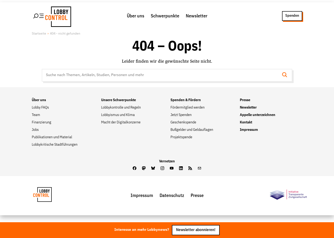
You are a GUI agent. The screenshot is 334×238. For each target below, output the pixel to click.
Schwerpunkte (165, 16)
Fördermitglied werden (187, 107)
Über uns (135, 16)
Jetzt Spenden (181, 115)
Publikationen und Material (52, 137)
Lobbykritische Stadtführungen (54, 145)
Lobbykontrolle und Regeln (121, 107)
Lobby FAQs (40, 107)
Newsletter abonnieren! (195, 230)
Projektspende (181, 137)
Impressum (249, 130)
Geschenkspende (183, 122)
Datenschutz (172, 195)
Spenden (292, 16)
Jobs (35, 130)
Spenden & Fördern (185, 100)
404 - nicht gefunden (65, 33)
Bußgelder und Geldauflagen (191, 130)
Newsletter (196, 16)
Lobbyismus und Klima (118, 115)
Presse (245, 100)
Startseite (39, 33)
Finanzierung (41, 122)
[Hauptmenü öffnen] (39, 16)
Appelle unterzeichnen (257, 115)
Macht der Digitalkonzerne (121, 122)
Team (36, 115)
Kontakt (246, 122)
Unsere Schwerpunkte (118, 100)
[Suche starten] (286, 75)
